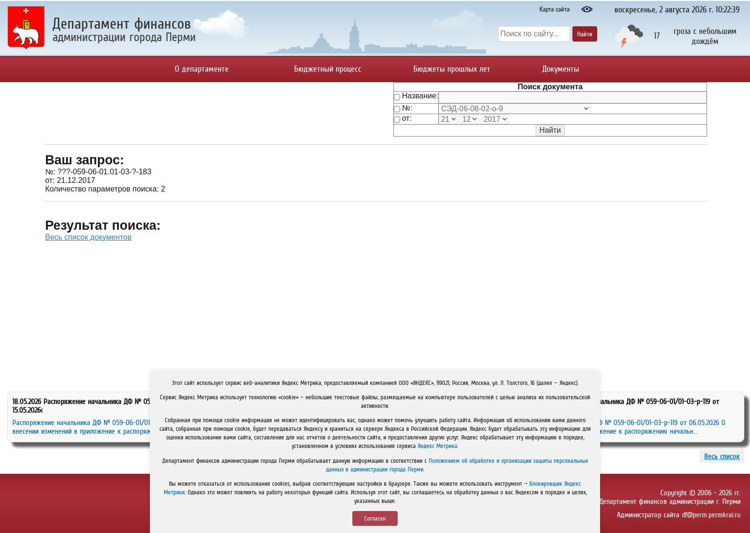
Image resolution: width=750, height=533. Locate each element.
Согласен (375, 518)
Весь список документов (88, 237)
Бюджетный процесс (327, 69)
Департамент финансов (122, 23)
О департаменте (202, 69)
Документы (560, 69)
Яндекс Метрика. (438, 445)
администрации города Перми (124, 36)
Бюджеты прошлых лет (451, 69)
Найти (584, 34)
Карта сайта (554, 9)
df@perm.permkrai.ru (711, 514)
